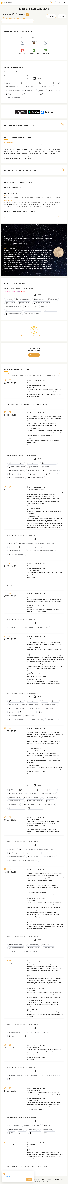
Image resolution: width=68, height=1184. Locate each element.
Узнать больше (34, 355)
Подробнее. (9, 1176)
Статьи (34, 1181)
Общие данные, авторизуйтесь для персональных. (17, 21)
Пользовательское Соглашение (35, 1179)
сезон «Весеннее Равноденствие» (13, 18)
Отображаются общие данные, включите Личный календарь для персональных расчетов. (31, 217)
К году (62, 16)
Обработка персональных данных (55, 1179)
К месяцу (51, 16)
